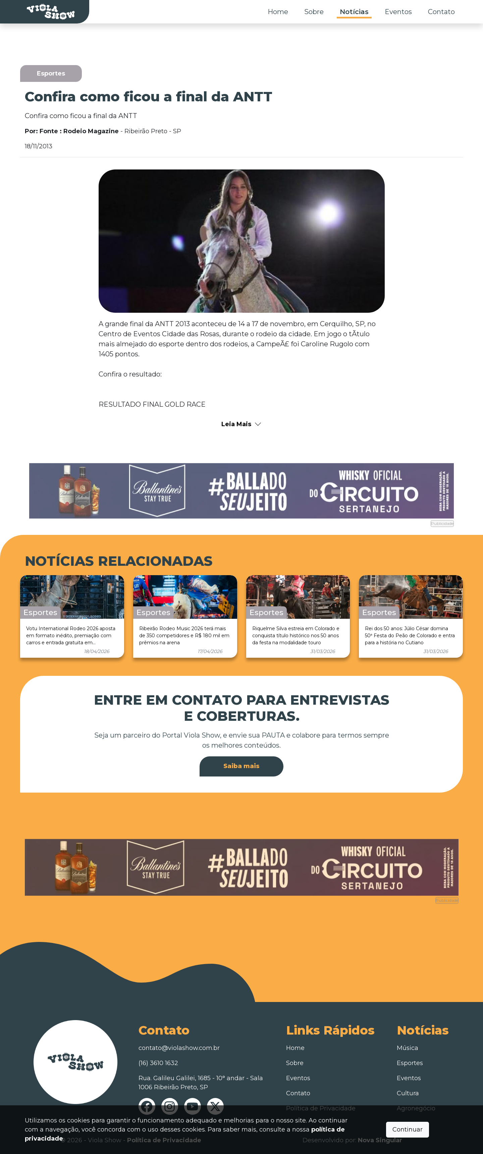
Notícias (354, 12)
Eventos (398, 12)
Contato (441, 12)
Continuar (407, 1129)
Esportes (410, 1063)
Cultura (408, 1093)
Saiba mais (241, 766)
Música (407, 1048)
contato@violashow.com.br (179, 1048)
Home (278, 12)
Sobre (314, 12)
